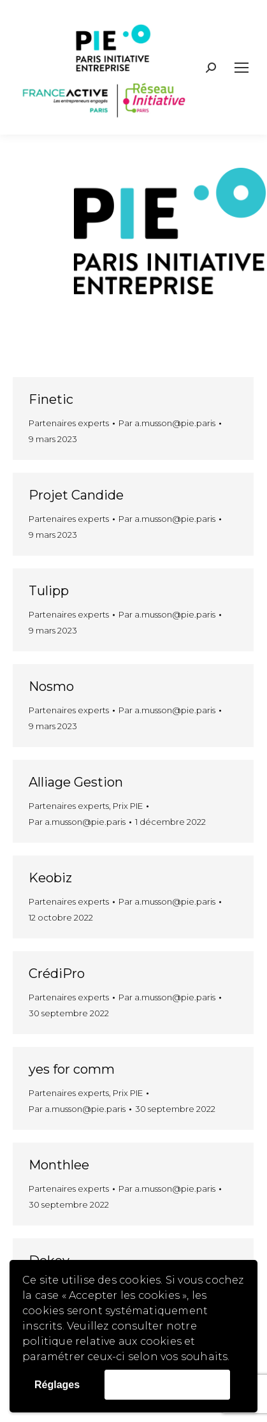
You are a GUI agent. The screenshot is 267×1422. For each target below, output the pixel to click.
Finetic (51, 399)
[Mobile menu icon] (241, 67)
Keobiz (50, 877)
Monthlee (59, 1165)
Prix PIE (128, 806)
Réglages (57, 1384)
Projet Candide (76, 495)
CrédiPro (57, 973)
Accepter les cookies (167, 1384)
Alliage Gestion (76, 782)
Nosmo (51, 686)
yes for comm (72, 1069)
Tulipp (49, 590)
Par (167, 423)
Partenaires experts (69, 423)
